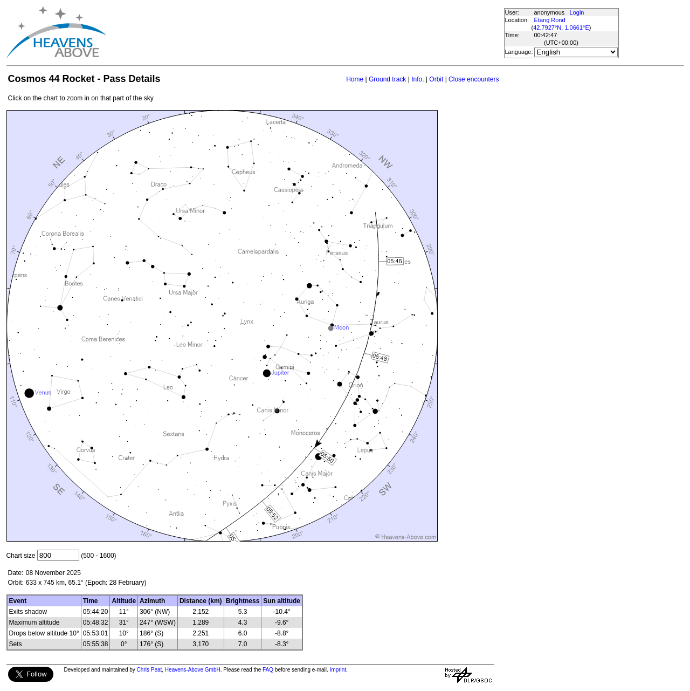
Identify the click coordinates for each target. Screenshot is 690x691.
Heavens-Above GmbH (192, 670)
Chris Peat (149, 670)
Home (354, 79)
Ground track (387, 79)
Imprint (338, 670)
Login (577, 12)
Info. (417, 79)
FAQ (268, 670)
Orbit (436, 79)
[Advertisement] (304, 32)
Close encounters (473, 79)
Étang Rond (549, 20)
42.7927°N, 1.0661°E (561, 27)
